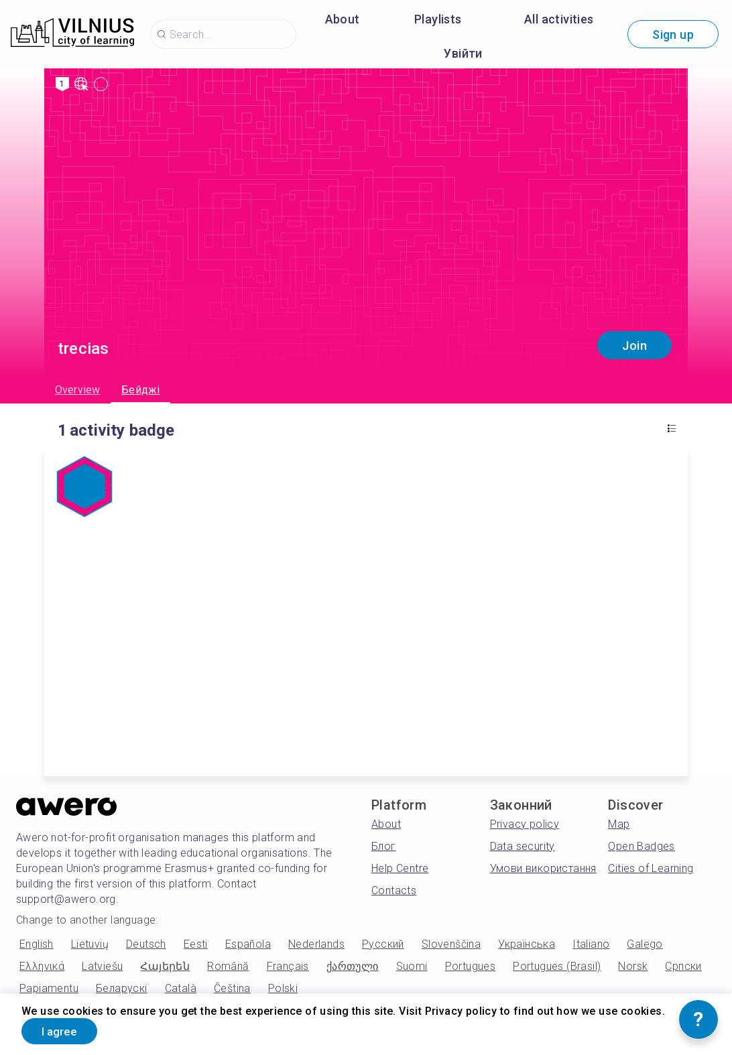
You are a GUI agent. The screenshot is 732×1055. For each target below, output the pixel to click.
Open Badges (641, 846)
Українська (526, 944)
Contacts (393, 890)
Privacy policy (525, 824)
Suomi (412, 966)
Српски (683, 966)
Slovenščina (451, 944)
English (36, 944)
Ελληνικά (41, 966)
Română (228, 966)
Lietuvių (90, 944)
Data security (522, 846)
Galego (644, 944)
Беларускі (121, 988)
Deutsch (146, 944)
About (342, 19)
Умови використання (543, 868)
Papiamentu (48, 988)
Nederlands (316, 944)
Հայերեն (165, 966)
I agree (65, 1030)
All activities (559, 19)
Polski (283, 988)
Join (634, 345)
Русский (383, 944)
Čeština (232, 988)
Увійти (463, 53)
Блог (383, 846)
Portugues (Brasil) (557, 966)
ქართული (352, 966)
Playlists (438, 19)
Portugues (470, 966)
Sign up (673, 34)
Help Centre (399, 868)
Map (618, 824)
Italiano (590, 944)
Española (248, 944)
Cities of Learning (650, 868)
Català (180, 988)
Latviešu (102, 966)
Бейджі (140, 389)
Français (288, 966)
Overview (77, 389)
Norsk (633, 966)
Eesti (196, 944)
